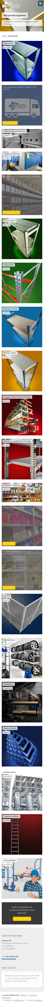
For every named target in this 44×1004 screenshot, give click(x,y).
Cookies (32, 995)
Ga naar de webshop (10, 123)
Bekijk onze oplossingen (11, 212)
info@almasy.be (9, 959)
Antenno (38, 1000)
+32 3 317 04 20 (11, 956)
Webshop (6, 998)
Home (4, 36)
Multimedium (18, 1000)
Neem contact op (9, 543)
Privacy (23, 995)
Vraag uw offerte (9, 587)
